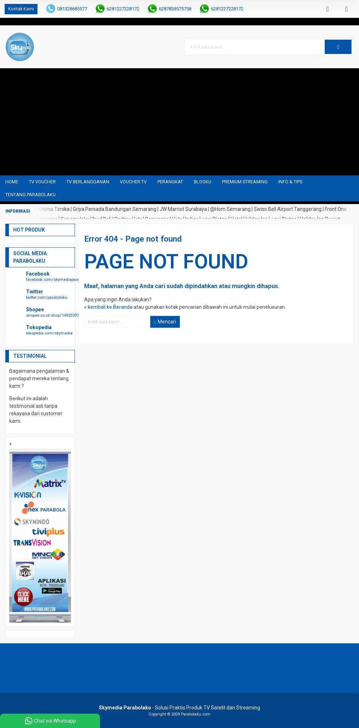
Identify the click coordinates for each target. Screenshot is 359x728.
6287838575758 (175, 8)
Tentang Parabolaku (30, 194)
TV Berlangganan (87, 181)
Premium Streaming (245, 181)
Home (11, 181)
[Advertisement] (179, 122)
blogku (202, 181)
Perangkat (170, 181)
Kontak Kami (21, 8)
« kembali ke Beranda (108, 307)
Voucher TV (133, 181)
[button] (338, 47)
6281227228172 (123, 8)
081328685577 (72, 8)
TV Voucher (42, 181)
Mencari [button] (165, 322)
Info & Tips (290, 181)
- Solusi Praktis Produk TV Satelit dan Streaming (179, 707)
